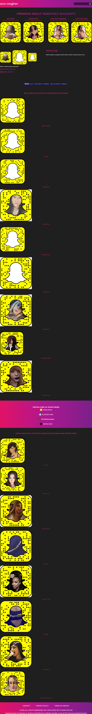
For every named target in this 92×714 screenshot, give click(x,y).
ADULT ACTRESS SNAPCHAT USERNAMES (39, 83)
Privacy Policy (42, 706)
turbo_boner (46, 410)
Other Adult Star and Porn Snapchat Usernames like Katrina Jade (46, 433)
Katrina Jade (46, 424)
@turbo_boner (7, 72)
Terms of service (61, 706)
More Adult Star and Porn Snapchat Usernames (46, 93)
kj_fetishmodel (46, 415)
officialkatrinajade (46, 419)
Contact (26, 706)
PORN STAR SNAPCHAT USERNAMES (58, 83)
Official (27, 83)
